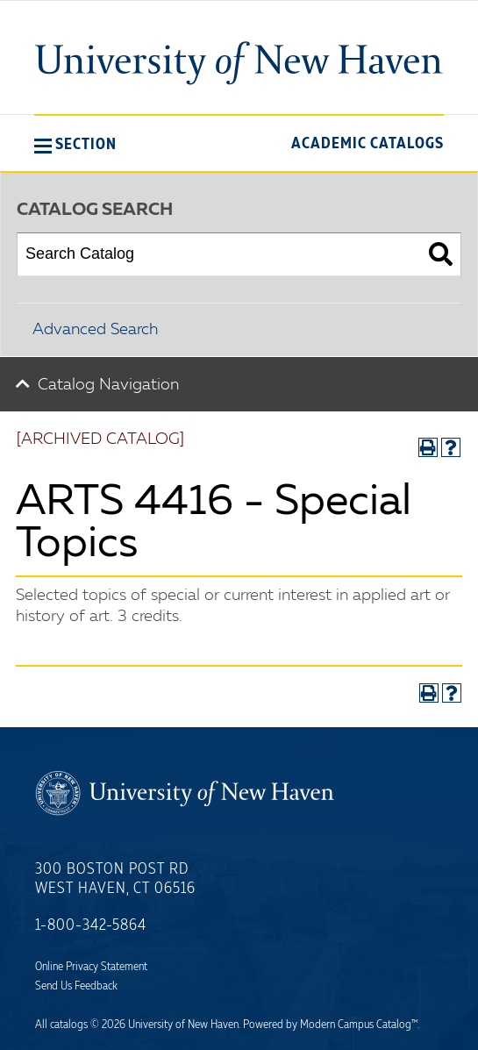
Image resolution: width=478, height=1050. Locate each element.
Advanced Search (95, 330)
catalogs (69, 1024)
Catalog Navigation (108, 385)
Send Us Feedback (76, 986)
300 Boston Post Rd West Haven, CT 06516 (115, 878)
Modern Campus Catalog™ (358, 1024)
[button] (75, 144)
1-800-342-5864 (90, 925)
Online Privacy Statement (91, 967)
